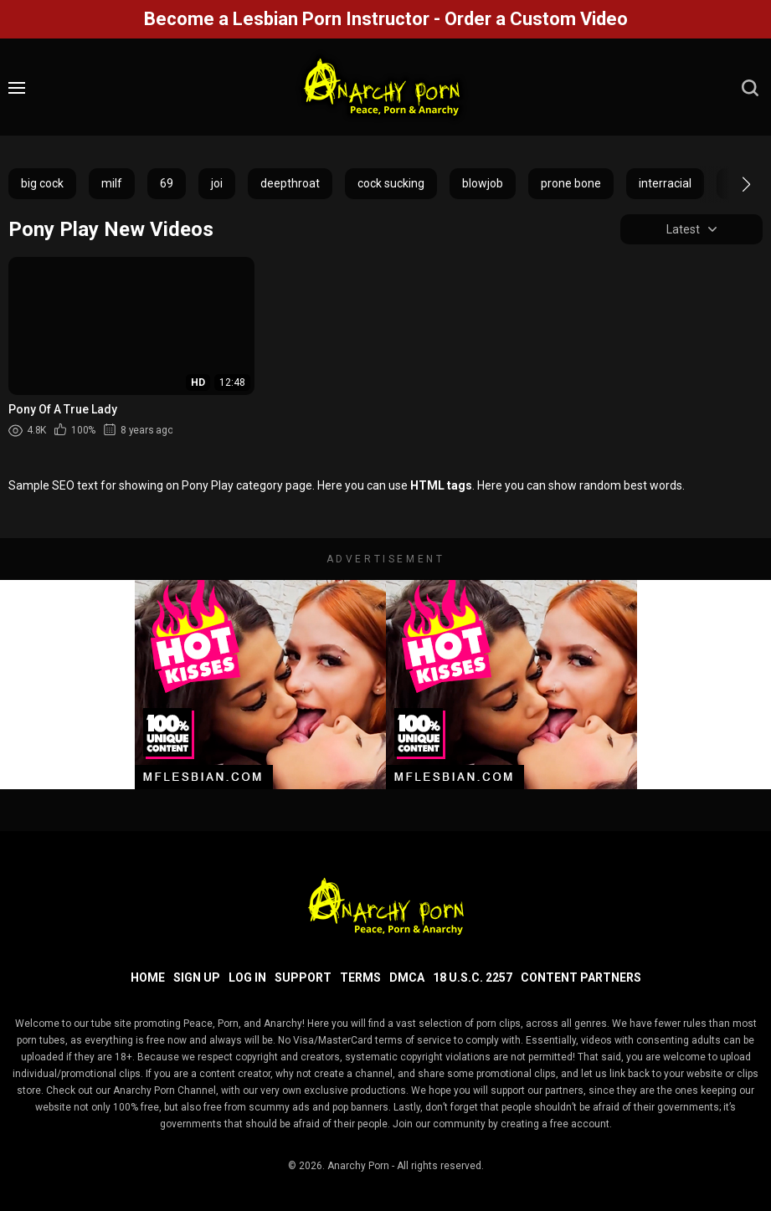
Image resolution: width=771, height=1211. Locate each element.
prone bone (571, 183)
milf (111, 183)
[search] (750, 87)
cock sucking (390, 183)
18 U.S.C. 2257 (472, 977)
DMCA (406, 977)
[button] (731, 184)
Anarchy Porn (358, 1166)
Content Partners (581, 977)
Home (148, 977)
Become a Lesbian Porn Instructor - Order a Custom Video (386, 18)
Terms (360, 977)
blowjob (482, 183)
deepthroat (290, 183)
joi (217, 183)
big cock (42, 183)
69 (166, 183)
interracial (665, 183)
